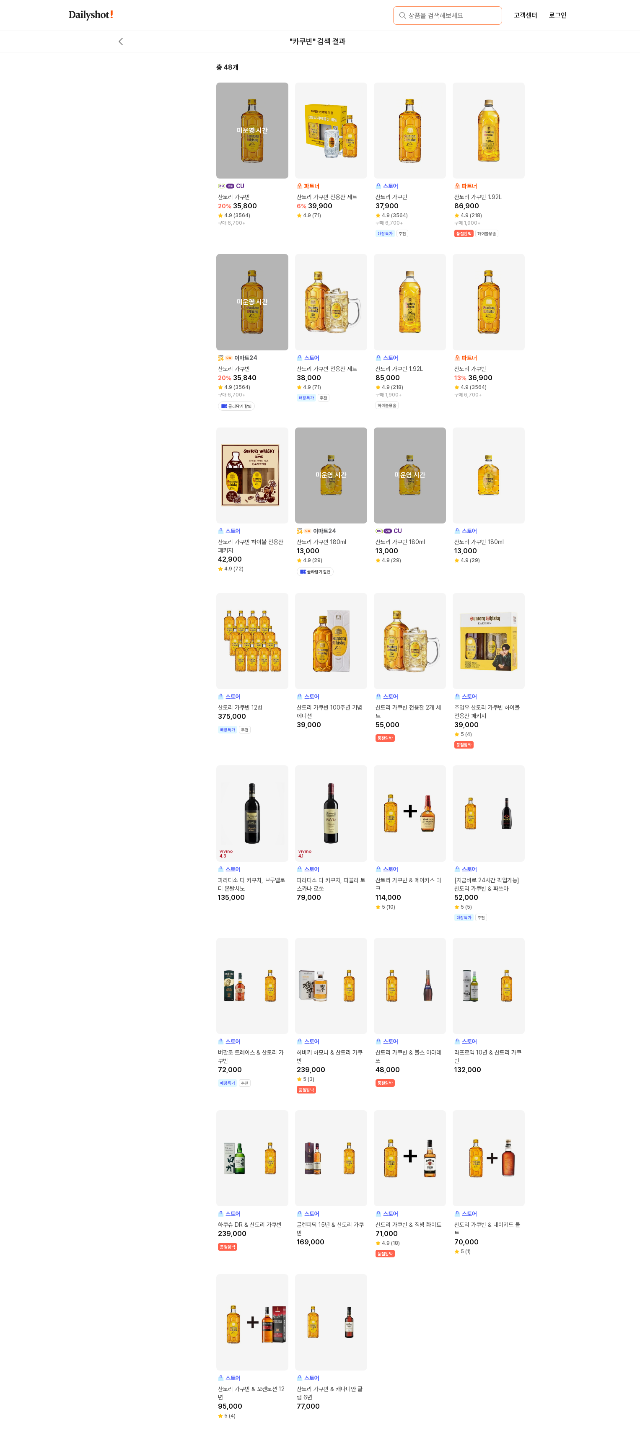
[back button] (120, 41)
